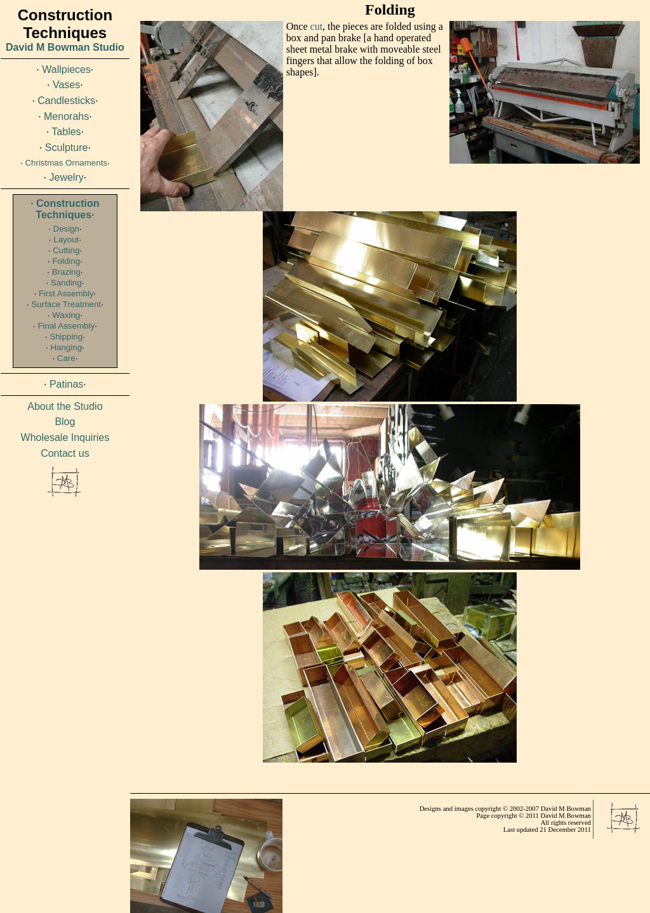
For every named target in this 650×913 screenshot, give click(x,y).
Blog (65, 421)
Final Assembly (66, 326)
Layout (66, 239)
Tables (66, 131)
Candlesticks (66, 100)
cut (316, 26)
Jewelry (67, 177)
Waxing (66, 315)
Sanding (66, 282)
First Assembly (66, 293)
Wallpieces (66, 69)
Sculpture (66, 147)
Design (66, 228)
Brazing (66, 272)
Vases (66, 84)
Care (66, 358)
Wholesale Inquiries (65, 437)
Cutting (66, 250)
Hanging (66, 347)
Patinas (66, 384)
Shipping (66, 336)
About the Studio (64, 406)
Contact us (65, 453)
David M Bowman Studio (65, 47)
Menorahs (66, 116)
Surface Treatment (66, 304)
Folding (66, 261)
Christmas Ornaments (66, 162)
